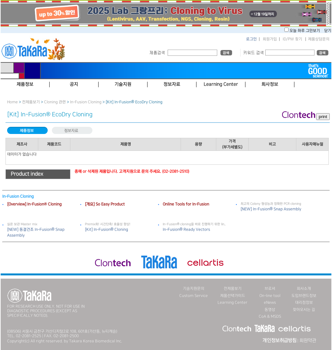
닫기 (327, 31)
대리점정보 (304, 302)
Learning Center (232, 302)
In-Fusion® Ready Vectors (186, 229)
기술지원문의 (193, 288)
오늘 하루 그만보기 (305, 31)
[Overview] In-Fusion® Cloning (34, 204)
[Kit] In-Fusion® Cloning (106, 229)
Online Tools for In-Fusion (186, 204)
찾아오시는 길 (304, 310)
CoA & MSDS (270, 316)
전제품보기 (31, 102)
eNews (270, 302)
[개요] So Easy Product (105, 204)
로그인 (251, 39)
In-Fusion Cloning (85, 102)
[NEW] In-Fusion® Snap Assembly (271, 209)
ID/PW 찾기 (292, 39)
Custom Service (193, 296)
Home (12, 102)
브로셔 (270, 288)
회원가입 (270, 39)
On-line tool (269, 296)
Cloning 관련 (55, 102)
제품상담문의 (318, 39)
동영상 (270, 310)
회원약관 (307, 340)
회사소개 (304, 288)
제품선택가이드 (232, 296)
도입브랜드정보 (303, 296)
